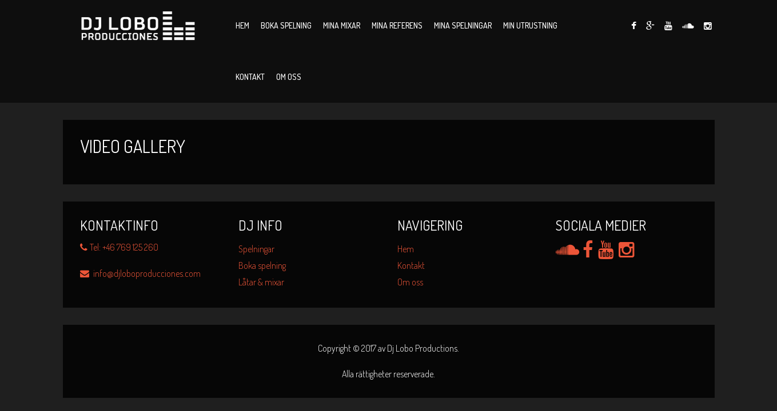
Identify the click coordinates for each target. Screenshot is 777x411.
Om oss (288, 77)
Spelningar (256, 249)
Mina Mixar (341, 25)
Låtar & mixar (261, 282)
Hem (242, 25)
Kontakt (250, 77)
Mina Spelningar (463, 25)
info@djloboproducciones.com (140, 273)
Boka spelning (286, 25)
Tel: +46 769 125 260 (119, 247)
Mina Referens (397, 25)
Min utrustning (530, 25)
